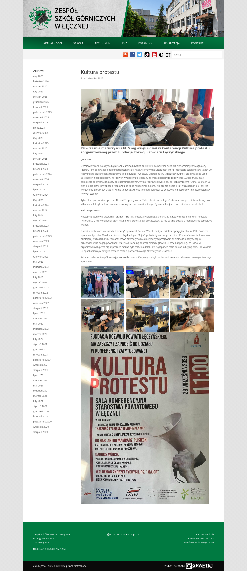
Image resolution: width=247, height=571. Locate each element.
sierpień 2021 (40, 370)
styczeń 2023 (40, 282)
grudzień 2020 (41, 411)
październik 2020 (42, 421)
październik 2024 (42, 174)
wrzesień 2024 (41, 179)
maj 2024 (38, 199)
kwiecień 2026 (41, 81)
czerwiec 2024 (40, 194)
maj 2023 (38, 261)
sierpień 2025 (40, 122)
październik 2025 (42, 112)
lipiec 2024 (39, 189)
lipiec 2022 (39, 313)
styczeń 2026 (40, 96)
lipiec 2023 (39, 251)
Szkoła (78, 43)
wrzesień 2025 (41, 117)
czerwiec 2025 (40, 132)
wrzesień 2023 (41, 241)
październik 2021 (42, 359)
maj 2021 (38, 385)
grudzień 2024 (41, 163)
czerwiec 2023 (40, 256)
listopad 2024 (40, 168)
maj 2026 (38, 76)
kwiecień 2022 (41, 328)
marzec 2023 (40, 272)
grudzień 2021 (41, 349)
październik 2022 (42, 297)
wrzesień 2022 (41, 303)
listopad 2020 (40, 416)
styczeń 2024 (40, 220)
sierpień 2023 (40, 246)
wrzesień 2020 (41, 426)
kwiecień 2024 (41, 205)
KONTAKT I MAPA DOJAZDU (125, 534)
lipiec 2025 (39, 127)
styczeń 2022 (40, 344)
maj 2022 (38, 323)
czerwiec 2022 (40, 318)
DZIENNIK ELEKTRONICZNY (199, 538)
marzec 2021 (40, 395)
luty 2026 (38, 91)
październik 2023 (42, 236)
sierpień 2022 (40, 308)
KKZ (124, 43)
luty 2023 (38, 277)
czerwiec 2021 (40, 380)
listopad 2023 (40, 230)
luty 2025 (38, 153)
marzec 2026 (40, 86)
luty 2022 (38, 339)
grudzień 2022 (41, 287)
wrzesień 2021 (41, 364)
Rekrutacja (172, 43)
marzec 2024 (40, 210)
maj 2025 (38, 137)
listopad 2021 (40, 354)
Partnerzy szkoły (205, 534)
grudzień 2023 (41, 225)
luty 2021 (38, 401)
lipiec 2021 (39, 375)
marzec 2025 (40, 148)
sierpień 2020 (40, 432)
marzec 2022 (40, 334)
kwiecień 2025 (41, 143)
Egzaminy (145, 43)
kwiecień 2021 (41, 390)
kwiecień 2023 (41, 266)
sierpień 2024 (40, 184)
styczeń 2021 (40, 406)
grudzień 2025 (41, 101)
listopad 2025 (40, 107)
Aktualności (52, 43)
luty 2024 (38, 215)
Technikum (103, 43)
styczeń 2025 (40, 158)
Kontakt (197, 43)
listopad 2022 (40, 292)
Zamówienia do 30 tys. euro (199, 542)
